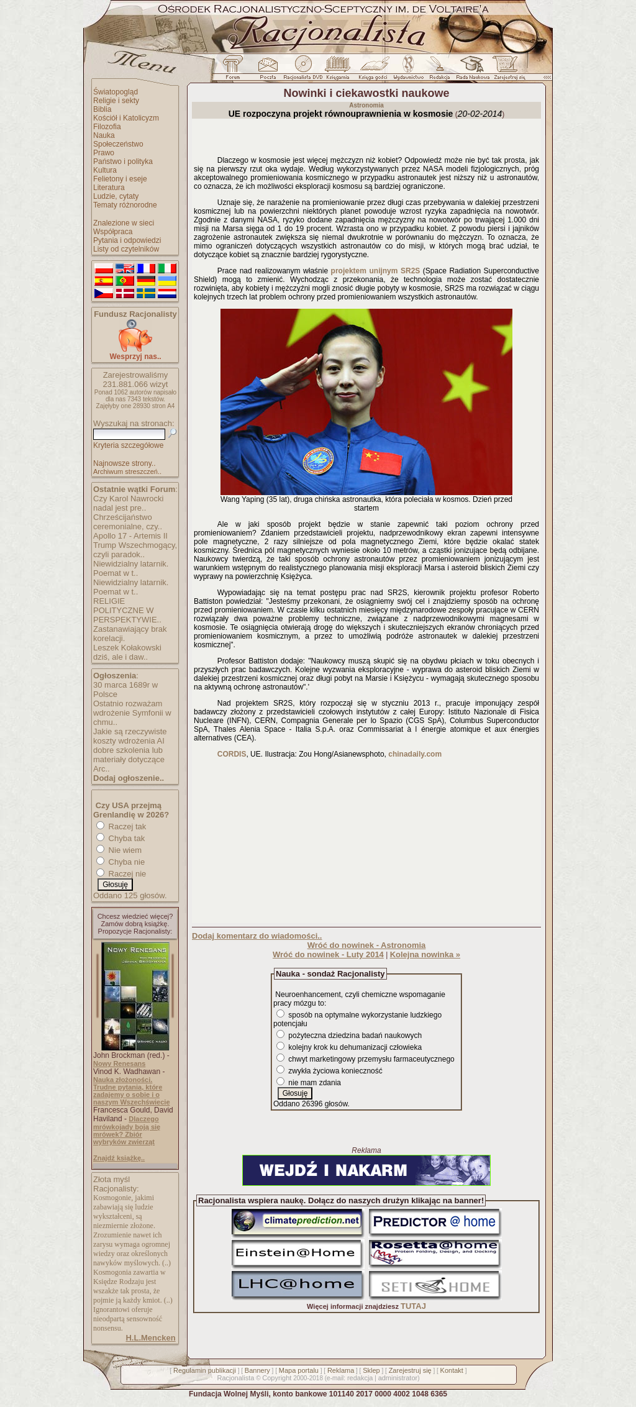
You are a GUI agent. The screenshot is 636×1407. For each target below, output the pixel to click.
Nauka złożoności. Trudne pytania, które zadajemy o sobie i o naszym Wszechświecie (131, 1091)
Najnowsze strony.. (124, 463)
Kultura (105, 170)
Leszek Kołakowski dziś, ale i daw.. (127, 652)
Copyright (276, 1378)
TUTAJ (413, 1306)
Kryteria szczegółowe (128, 445)
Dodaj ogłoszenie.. (128, 778)
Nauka (104, 135)
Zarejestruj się (410, 1370)
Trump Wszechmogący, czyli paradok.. (135, 549)
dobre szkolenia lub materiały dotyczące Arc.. (129, 759)
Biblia (102, 109)
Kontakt (451, 1370)
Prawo (103, 152)
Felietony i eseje (120, 179)
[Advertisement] (366, 843)
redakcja (360, 1378)
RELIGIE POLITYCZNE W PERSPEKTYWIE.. (127, 610)
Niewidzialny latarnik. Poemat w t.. (130, 568)
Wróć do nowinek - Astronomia (366, 945)
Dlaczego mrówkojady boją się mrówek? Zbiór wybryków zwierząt (126, 1130)
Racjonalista (235, 1378)
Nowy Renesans (119, 1063)
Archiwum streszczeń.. (127, 471)
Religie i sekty (116, 100)
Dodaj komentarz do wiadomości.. (257, 935)
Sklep (371, 1370)
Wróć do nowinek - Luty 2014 (328, 954)
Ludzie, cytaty (116, 196)
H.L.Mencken (150, 1337)
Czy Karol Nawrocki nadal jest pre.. (128, 503)
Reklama (340, 1370)
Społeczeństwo (118, 144)
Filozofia (107, 126)
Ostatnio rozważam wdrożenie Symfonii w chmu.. (132, 713)
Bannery (257, 1370)
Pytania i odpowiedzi (127, 240)
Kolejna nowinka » (425, 954)
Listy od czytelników (126, 249)
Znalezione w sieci (123, 223)
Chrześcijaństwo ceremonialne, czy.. (127, 521)
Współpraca (112, 231)
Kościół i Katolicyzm (126, 118)
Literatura (109, 187)
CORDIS (232, 754)
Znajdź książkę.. (119, 1158)
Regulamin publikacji (204, 1370)
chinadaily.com (415, 754)
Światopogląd (115, 92)
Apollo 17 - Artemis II (130, 535)
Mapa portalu (299, 1370)
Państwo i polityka (123, 161)
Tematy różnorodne (125, 205)
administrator (398, 1378)
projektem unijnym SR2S (375, 270)
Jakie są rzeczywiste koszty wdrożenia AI (129, 736)
